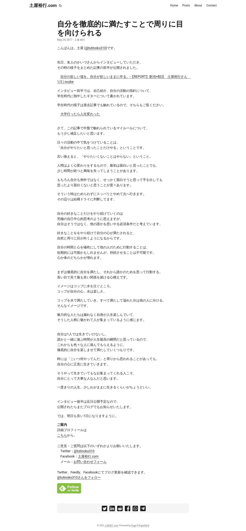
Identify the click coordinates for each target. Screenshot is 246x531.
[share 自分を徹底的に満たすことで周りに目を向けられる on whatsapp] (135, 509)
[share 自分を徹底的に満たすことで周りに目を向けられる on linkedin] (112, 509)
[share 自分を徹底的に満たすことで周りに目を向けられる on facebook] (127, 509)
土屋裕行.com (43, 5)
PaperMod (144, 525)
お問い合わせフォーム (90, 462)
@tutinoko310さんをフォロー (79, 477)
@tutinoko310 (95, 48)
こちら (62, 435)
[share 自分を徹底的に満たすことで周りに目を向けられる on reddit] (120, 509)
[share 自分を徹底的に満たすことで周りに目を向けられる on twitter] (104, 509)
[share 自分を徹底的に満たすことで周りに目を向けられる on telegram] (143, 509)
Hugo (134, 525)
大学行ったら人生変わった (80, 114)
